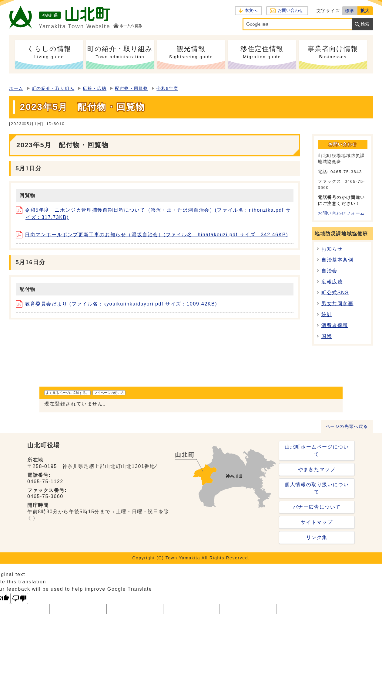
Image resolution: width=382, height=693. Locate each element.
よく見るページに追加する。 (67, 392)
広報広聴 (332, 281)
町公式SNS (335, 292)
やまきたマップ (316, 469)
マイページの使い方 (109, 392)
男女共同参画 (337, 303)
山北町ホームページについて (317, 450)
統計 (326, 314)
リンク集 (316, 537)
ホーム (16, 88)
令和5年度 (167, 88)
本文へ (251, 10)
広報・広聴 (94, 88)
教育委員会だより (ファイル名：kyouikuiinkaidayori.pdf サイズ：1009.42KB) (116, 303)
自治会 (329, 270)
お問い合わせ (290, 10)
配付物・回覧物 (131, 88)
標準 (349, 10)
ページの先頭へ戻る (347, 426)
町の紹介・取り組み (53, 88)
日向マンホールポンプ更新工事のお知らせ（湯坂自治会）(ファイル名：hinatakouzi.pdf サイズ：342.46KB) (152, 234)
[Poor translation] (19, 598)
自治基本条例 (337, 259)
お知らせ (332, 248)
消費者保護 (334, 325)
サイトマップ (317, 522)
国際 (326, 336)
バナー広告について (317, 507)
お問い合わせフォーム (341, 213)
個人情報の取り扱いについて (317, 488)
